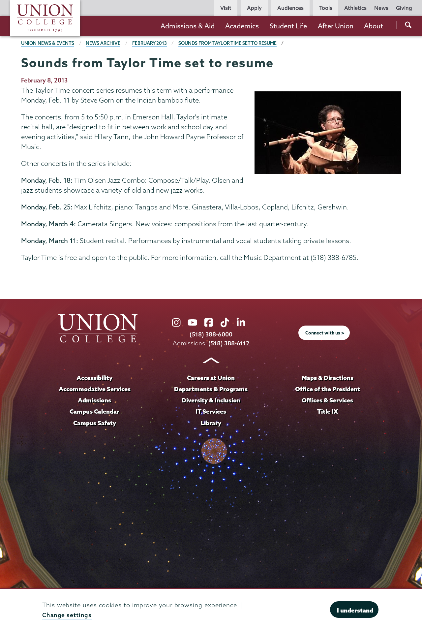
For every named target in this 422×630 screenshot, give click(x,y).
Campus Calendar (95, 411)
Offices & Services (327, 400)
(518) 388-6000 (211, 334)
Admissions (94, 400)
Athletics (355, 8)
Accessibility (94, 377)
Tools (325, 8)
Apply (254, 8)
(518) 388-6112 (229, 343)
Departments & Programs (211, 389)
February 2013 (151, 43)
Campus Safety (94, 422)
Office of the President (327, 389)
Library (211, 422)
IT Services (211, 411)
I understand (355, 610)
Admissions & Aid (188, 26)
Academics (242, 26)
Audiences (290, 8)
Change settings (67, 615)
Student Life (288, 26)
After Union (335, 26)
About (373, 26)
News (381, 8)
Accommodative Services (94, 389)
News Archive (104, 43)
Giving (404, 8)
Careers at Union (211, 377)
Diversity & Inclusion (211, 400)
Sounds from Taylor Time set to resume (231, 43)
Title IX (327, 411)
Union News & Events (48, 43)
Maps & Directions (327, 377)
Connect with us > (325, 333)
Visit (225, 8)
